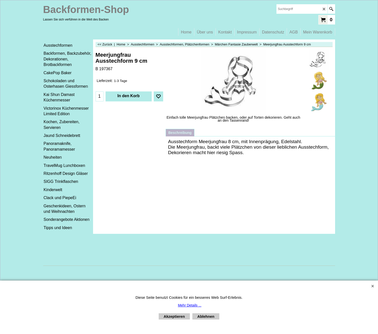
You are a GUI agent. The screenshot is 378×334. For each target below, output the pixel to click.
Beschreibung (180, 133)
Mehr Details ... (189, 305)
